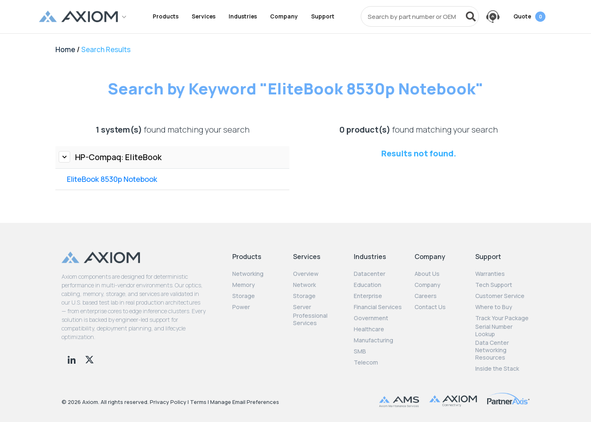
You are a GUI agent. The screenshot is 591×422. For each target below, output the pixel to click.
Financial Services (378, 307)
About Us (427, 274)
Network (304, 285)
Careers (426, 296)
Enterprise (368, 296)
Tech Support (493, 285)
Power (241, 307)
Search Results (106, 49)
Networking (247, 274)
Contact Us (430, 307)
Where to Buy (493, 307)
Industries (243, 16)
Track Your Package (502, 318)
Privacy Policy (168, 402)
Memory (243, 285)
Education (367, 285)
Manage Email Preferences (244, 402)
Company (284, 16)
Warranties (490, 274)
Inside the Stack (497, 368)
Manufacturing (373, 340)
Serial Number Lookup (494, 330)
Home (65, 49)
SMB (360, 351)
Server (302, 307)
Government (371, 318)
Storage (243, 296)
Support (322, 16)
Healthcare (369, 329)
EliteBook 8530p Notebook (112, 179)
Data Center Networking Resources (492, 350)
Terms (198, 402)
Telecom (366, 362)
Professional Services (310, 319)
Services (203, 16)
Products (166, 16)
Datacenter (369, 274)
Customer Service (500, 296)
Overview (305, 274)
